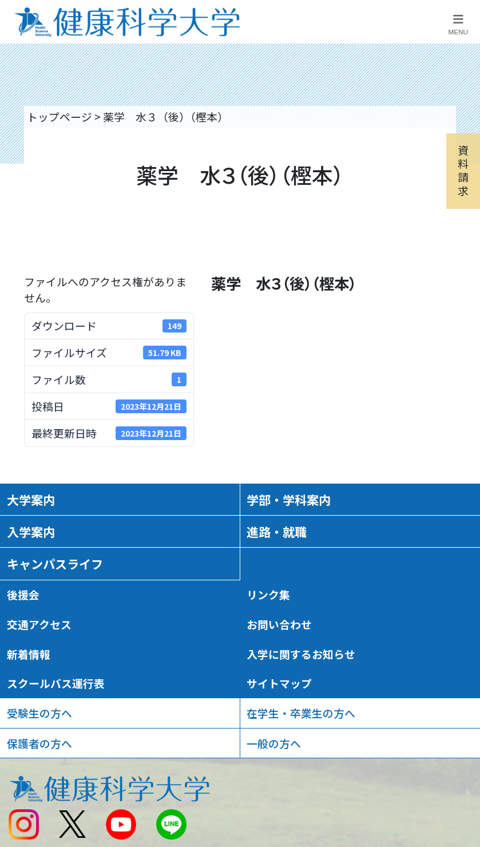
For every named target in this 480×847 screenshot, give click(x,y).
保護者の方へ (39, 743)
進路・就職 (277, 531)
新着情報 (28, 654)
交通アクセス (39, 624)
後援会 (23, 594)
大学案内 (31, 499)
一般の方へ (274, 743)
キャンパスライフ (55, 563)
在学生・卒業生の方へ (301, 713)
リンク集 (268, 594)
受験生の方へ (39, 713)
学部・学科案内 (289, 499)
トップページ (59, 116)
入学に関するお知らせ (301, 654)
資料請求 (463, 169)
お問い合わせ (279, 624)
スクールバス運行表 (56, 683)
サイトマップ (279, 683)
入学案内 (31, 531)
